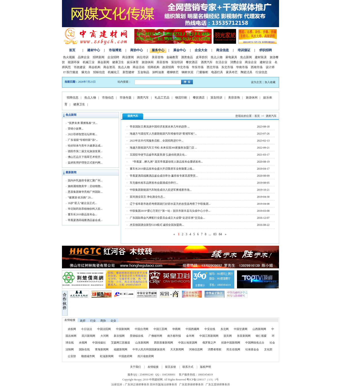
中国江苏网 (160, 329)
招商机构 (153, 67)
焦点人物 (217, 57)
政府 (82, 320)
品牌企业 (84, 57)
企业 (113, 320)
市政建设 (79, 67)
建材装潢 (261, 57)
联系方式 (187, 366)
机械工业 (89, 62)
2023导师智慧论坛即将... (82, 134)
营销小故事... (75, 128)
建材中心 (93, 50)
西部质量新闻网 (163, 342)
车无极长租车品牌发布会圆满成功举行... (154, 182)
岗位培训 (143, 57)
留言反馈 (170, 366)
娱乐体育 (133, 62)
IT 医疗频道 (70, 72)
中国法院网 (104, 329)
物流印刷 (181, 97)
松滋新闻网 (107, 356)
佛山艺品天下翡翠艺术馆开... (85, 157)
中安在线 (209, 329)
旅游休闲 (148, 62)
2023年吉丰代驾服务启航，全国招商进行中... (156, 140)
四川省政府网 (145, 356)
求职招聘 (265, 50)
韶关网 (228, 335)
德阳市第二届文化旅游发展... (85, 151)
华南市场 (242, 67)
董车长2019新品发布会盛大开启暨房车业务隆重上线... (162, 168)
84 (220, 234)
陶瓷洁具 (246, 72)
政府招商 (168, 67)
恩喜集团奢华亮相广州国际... (85, 191)
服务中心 (158, 50)
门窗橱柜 (202, 72)
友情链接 (153, 366)
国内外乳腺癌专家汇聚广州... (85, 180)
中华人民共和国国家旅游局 (149, 349)
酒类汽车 (207, 62)
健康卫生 (118, 62)
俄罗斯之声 (209, 342)
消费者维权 (214, 349)
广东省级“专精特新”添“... (83, 140)
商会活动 (138, 67)
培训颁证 (244, 50)
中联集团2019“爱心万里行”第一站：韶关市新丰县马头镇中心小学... (170, 210)
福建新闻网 (120, 349)
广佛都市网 (155, 335)
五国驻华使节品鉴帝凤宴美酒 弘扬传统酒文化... (158, 154)
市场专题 (125, 97)
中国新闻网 (123, 329)
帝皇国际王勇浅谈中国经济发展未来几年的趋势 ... (159, 126)
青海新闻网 (102, 349)
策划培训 (177, 62)
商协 (103, 320)
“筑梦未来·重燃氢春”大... (82, 123)
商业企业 (251, 62)
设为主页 (256, 82)
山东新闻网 (142, 342)
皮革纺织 (202, 57)
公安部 (72, 356)
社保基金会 (252, 349)
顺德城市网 (88, 356)
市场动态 (108, 97)
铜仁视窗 (261, 335)
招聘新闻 (98, 57)
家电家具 (231, 57)
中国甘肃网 (240, 329)
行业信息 (261, 72)
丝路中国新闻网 (230, 342)
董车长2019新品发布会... (82, 214)
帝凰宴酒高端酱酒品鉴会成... (85, 220)
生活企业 (221, 62)
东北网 (224, 329)
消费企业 (236, 62)
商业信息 (222, 50)
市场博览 (115, 50)
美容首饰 (157, 57)
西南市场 (257, 67)
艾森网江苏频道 (120, 342)
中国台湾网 (141, 329)
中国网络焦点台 (254, 342)
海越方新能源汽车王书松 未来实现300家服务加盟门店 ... (163, 147)
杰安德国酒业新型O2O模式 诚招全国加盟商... (157, 224)
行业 (93, 320)
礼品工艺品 (162, 97)
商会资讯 (109, 67)
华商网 (176, 329)
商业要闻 (128, 57)
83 (214, 234)
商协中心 (136, 50)
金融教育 (172, 57)
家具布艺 (232, 72)
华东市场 (198, 67)
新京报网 (119, 335)
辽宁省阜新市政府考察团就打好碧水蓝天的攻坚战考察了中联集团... (170, 203)
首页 (72, 50)
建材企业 (266, 62)
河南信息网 (196, 349)
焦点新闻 (246, 57)
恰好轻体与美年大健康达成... (85, 145)
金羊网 (190, 335)
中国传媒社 (99, 342)
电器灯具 (217, 72)
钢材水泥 (187, 72)
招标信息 (99, 72)
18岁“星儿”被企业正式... (82, 203)
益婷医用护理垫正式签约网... (85, 162)
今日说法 (86, 329)
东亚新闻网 (244, 335)
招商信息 (72, 97)
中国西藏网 (192, 329)
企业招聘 (113, 57)
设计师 (270, 67)
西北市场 (212, 67)
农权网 (72, 329)
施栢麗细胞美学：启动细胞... (85, 186)
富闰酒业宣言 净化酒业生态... (147, 196)
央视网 (83, 342)
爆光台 (85, 72)
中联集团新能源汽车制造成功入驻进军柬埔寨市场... (161, 189)
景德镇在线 (136, 335)
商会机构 (94, 67)
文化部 (268, 349)
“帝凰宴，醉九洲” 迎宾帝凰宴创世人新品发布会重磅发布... (166, 161)
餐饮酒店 (192, 62)
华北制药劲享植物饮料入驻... (85, 208)
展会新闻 (103, 62)
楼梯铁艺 (173, 72)
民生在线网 (233, 349)
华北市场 (183, 67)
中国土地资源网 (187, 342)
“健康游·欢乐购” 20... (80, 197)
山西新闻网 (259, 329)
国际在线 (84, 349)
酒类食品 (187, 57)
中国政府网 (125, 356)
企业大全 (201, 50)
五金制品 (143, 72)
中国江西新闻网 (209, 335)
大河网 (104, 335)
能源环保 (74, 62)
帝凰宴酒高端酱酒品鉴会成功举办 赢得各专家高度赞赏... (164, 175)
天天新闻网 (177, 349)
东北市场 (227, 67)
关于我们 (135, 366)
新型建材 (128, 72)
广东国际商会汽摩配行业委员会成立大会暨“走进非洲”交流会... (167, 217)
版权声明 (205, 366)
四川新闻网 (88, 335)
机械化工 (114, 72)
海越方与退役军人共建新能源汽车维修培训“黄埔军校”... (163, 133)
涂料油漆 (158, 72)
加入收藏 (270, 82)
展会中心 (179, 50)
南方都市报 (174, 335)
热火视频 (69, 57)
